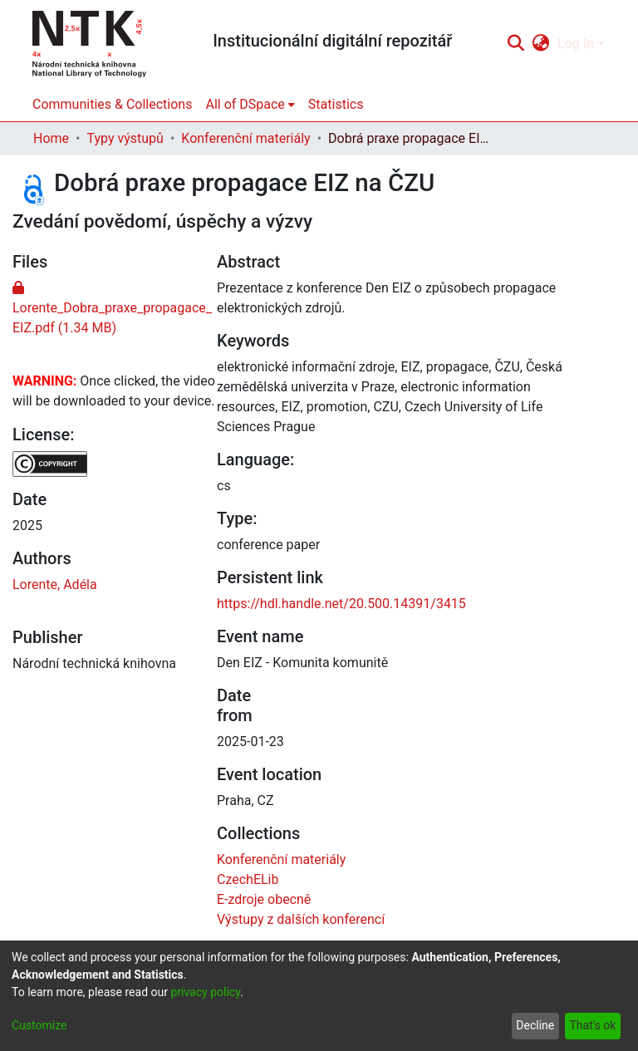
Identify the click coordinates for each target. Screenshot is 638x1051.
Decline (535, 1025)
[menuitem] (541, 44)
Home (51, 138)
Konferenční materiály (245, 138)
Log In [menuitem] (575, 44)
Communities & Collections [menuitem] (112, 104)
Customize (39, 1025)
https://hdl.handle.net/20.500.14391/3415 (341, 603)
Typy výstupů (124, 138)
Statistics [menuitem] (336, 104)
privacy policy (205, 992)
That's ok (592, 1025)
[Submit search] (515, 44)
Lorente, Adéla (54, 584)
